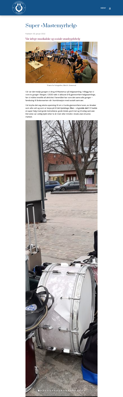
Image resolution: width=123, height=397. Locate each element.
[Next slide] (94, 259)
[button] (38, 390)
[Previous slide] (28, 259)
